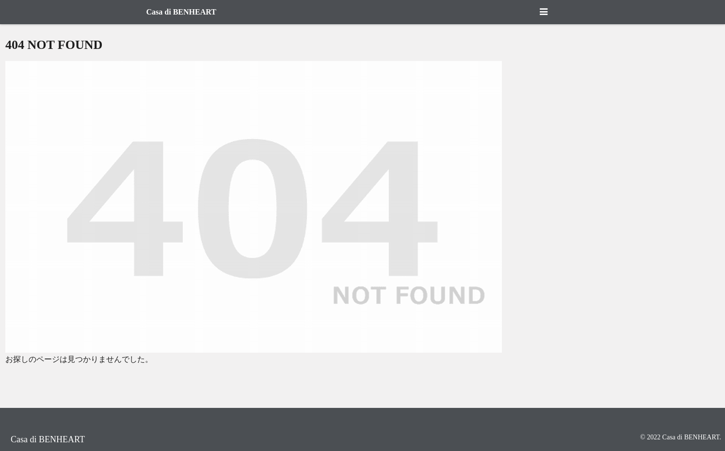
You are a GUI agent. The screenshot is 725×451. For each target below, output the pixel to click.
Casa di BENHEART (181, 12)
